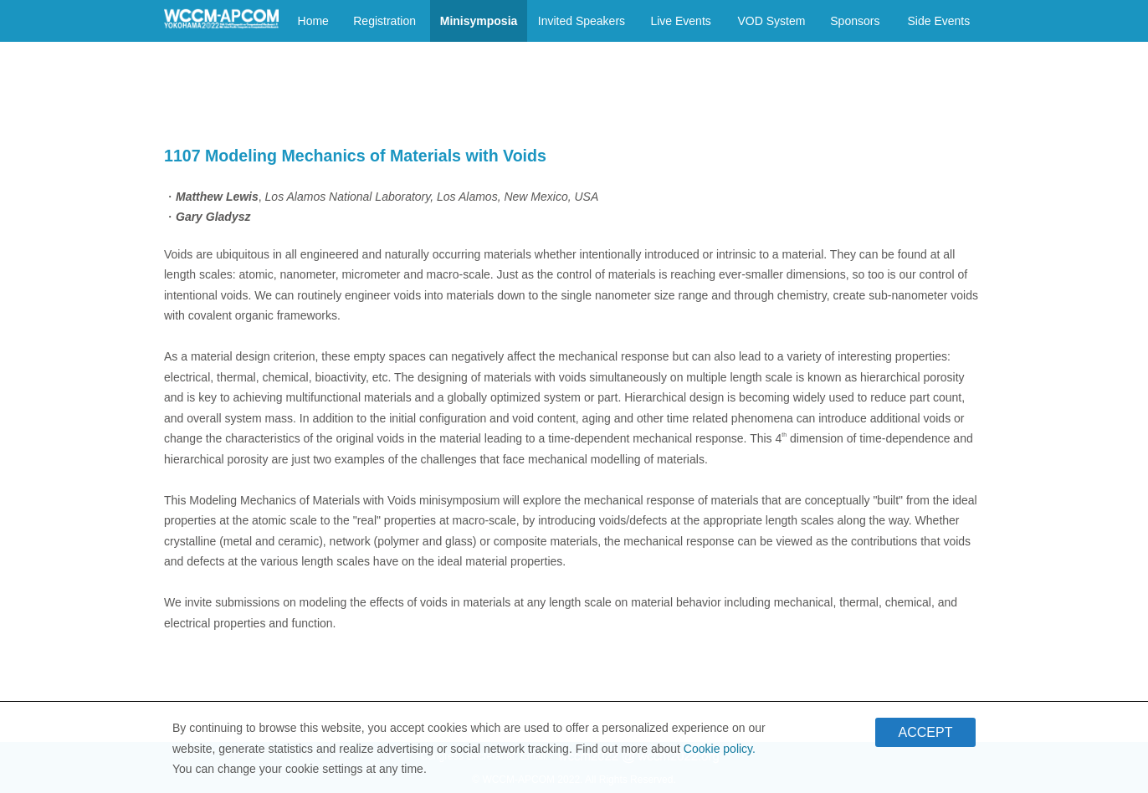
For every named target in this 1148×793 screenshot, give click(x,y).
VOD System (771, 21)
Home (313, 21)
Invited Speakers (581, 21)
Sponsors (854, 21)
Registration (384, 21)
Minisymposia (479, 21)
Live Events (680, 21)
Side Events (938, 21)
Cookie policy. (720, 752)
